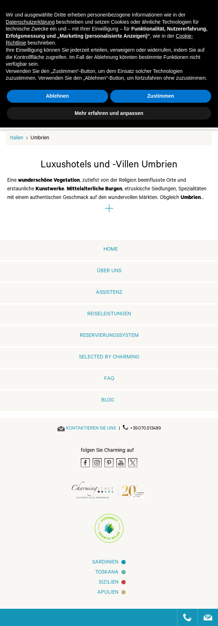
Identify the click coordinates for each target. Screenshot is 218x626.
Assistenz (109, 293)
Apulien (108, 593)
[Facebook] (85, 462)
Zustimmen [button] (160, 96)
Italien (16, 139)
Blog (107, 401)
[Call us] (184, 617)
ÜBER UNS (109, 271)
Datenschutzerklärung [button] (30, 22)
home (110, 250)
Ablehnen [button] (57, 96)
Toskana (107, 573)
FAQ (109, 379)
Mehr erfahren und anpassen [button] (109, 113)
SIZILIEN (109, 583)
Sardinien (105, 563)
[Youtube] (120, 462)
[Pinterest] (109, 462)
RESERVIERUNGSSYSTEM (109, 336)
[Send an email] (91, 428)
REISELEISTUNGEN (109, 314)
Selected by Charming (109, 358)
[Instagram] (97, 462)
